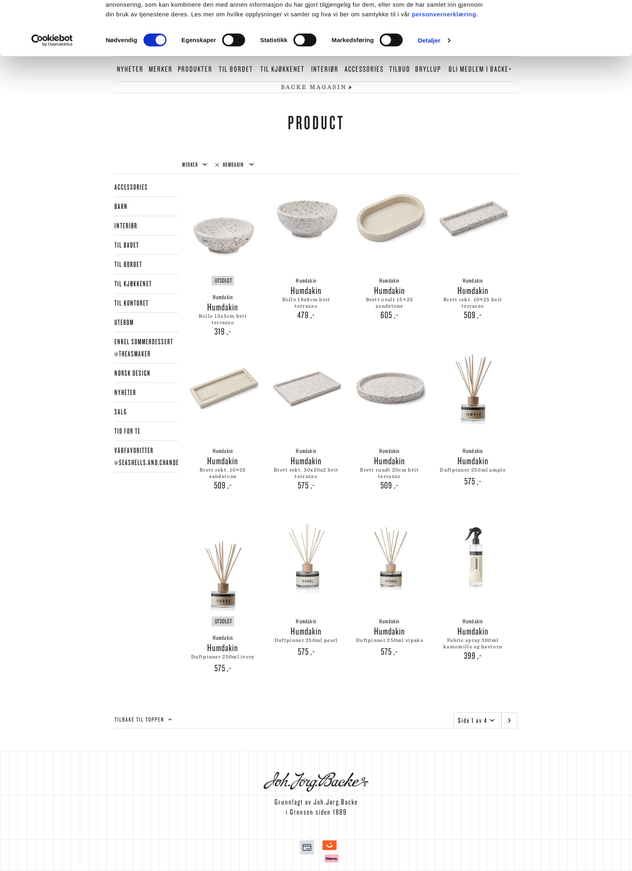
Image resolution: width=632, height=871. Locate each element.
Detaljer (429, 94)
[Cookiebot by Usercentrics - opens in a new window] (52, 94)
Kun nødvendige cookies (565, 43)
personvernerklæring (444, 67)
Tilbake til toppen (143, 719)
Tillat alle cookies (565, 20)
